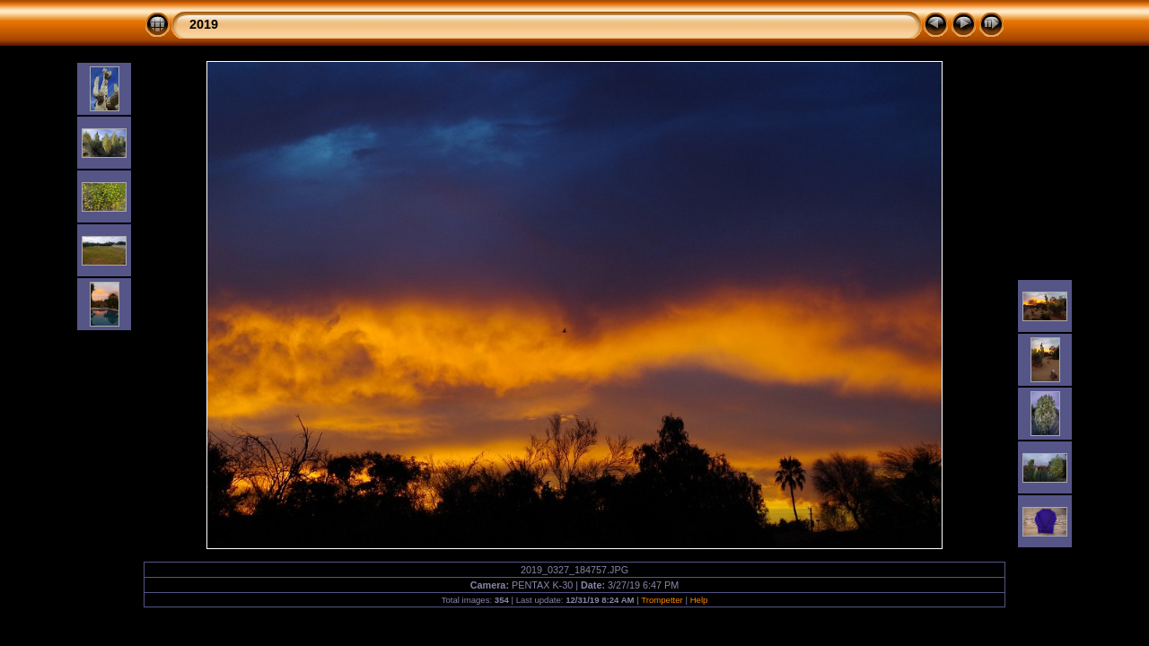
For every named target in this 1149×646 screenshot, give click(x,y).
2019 (203, 24)
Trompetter (662, 600)
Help (699, 600)
